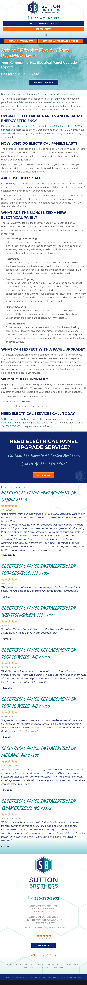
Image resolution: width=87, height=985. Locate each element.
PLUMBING (21, 964)
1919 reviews (47, 939)
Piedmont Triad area (18, 102)
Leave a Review (43, 945)
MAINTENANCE (73, 964)
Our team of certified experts (54, 102)
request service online (36, 426)
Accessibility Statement (60, 977)
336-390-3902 (28, 74)
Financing (29, 968)
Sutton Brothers (48, 94)
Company (58, 968)
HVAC (9, 964)
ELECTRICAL (37, 964)
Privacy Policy (40, 977)
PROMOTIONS (55, 964)
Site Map (77, 977)
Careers (43, 968)
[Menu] (43, 35)
